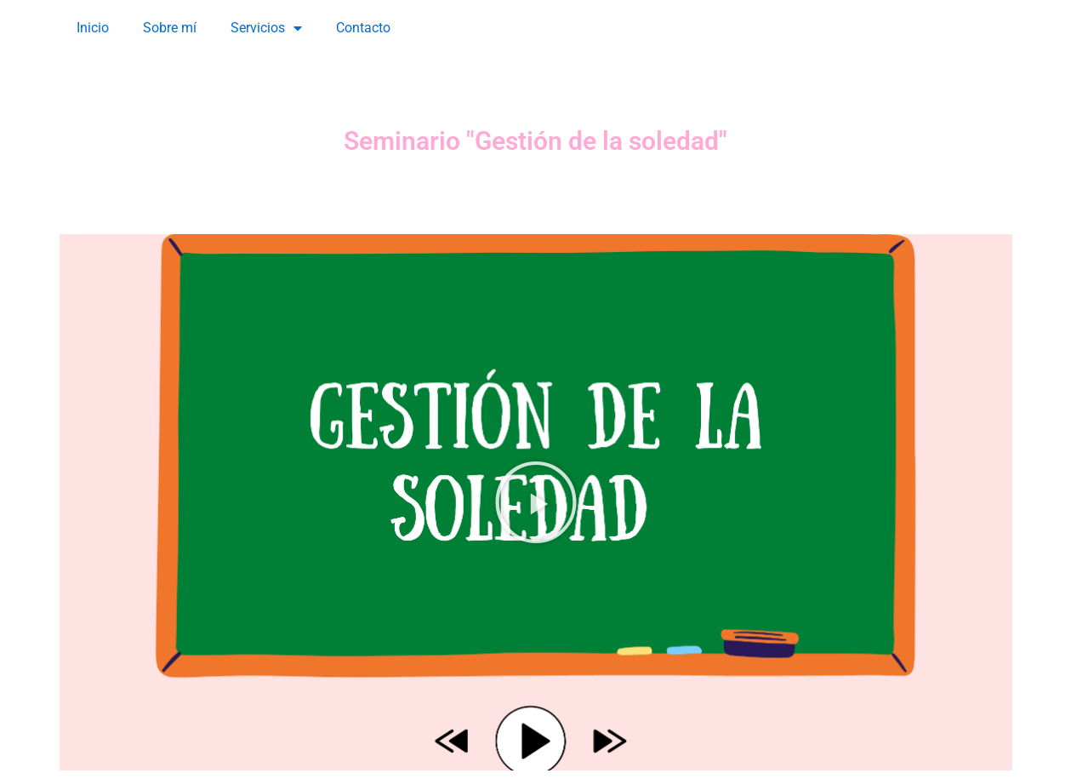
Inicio (93, 28)
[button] (535, 502)
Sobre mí (170, 28)
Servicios (266, 28)
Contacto (363, 28)
